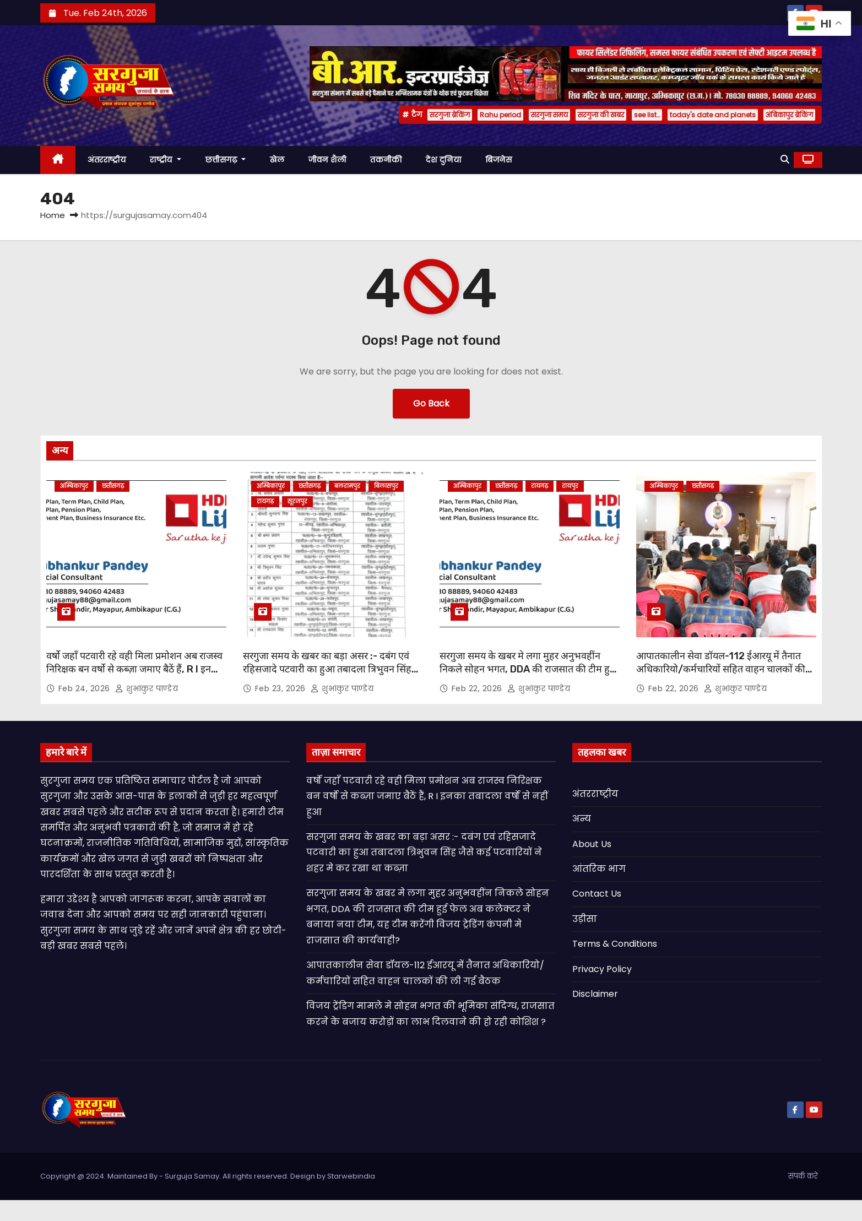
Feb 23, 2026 (281, 688)
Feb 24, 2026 (85, 688)
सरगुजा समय (549, 115)
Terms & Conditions (614, 943)
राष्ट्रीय (165, 159)
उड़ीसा (584, 919)
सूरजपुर (297, 501)
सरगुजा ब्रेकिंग (450, 115)
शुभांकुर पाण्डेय (146, 688)
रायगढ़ (265, 501)
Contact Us (596, 893)
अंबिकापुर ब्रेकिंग (789, 115)
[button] (784, 159)
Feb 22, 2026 (478, 688)
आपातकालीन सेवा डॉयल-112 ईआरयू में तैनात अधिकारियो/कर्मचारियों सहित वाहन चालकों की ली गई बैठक (720, 669)
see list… (647, 115)
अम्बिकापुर (74, 486)
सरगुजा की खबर (601, 115)
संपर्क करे (803, 1176)
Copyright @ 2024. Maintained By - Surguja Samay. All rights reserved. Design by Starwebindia (207, 1176)
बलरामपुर (347, 486)
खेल (277, 159)
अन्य (581, 818)
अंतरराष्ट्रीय (107, 159)
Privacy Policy (602, 969)
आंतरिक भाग (599, 868)
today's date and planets (713, 115)
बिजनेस (498, 159)
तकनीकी (386, 159)
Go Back (431, 403)
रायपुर (570, 486)
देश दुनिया (443, 159)
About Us (591, 844)
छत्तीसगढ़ (225, 159)
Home (52, 215)
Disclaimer (595, 993)
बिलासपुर (386, 486)
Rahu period (500, 115)
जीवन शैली (327, 159)
